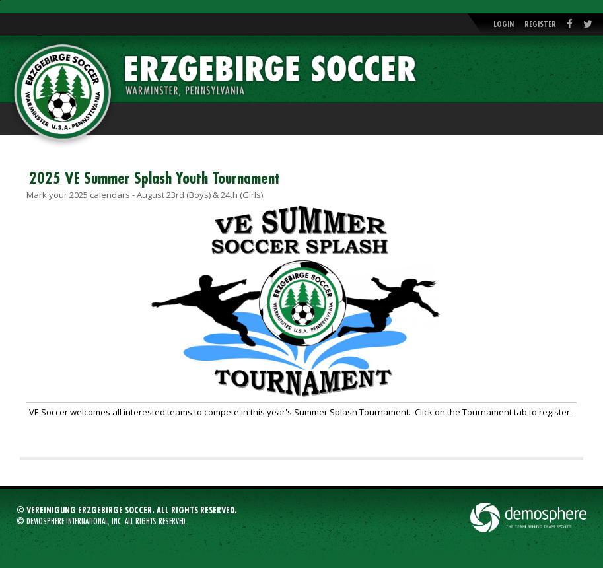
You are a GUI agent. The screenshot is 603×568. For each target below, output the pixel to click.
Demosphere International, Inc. (74, 521)
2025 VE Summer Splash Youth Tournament (154, 178)
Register (540, 24)
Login (503, 24)
